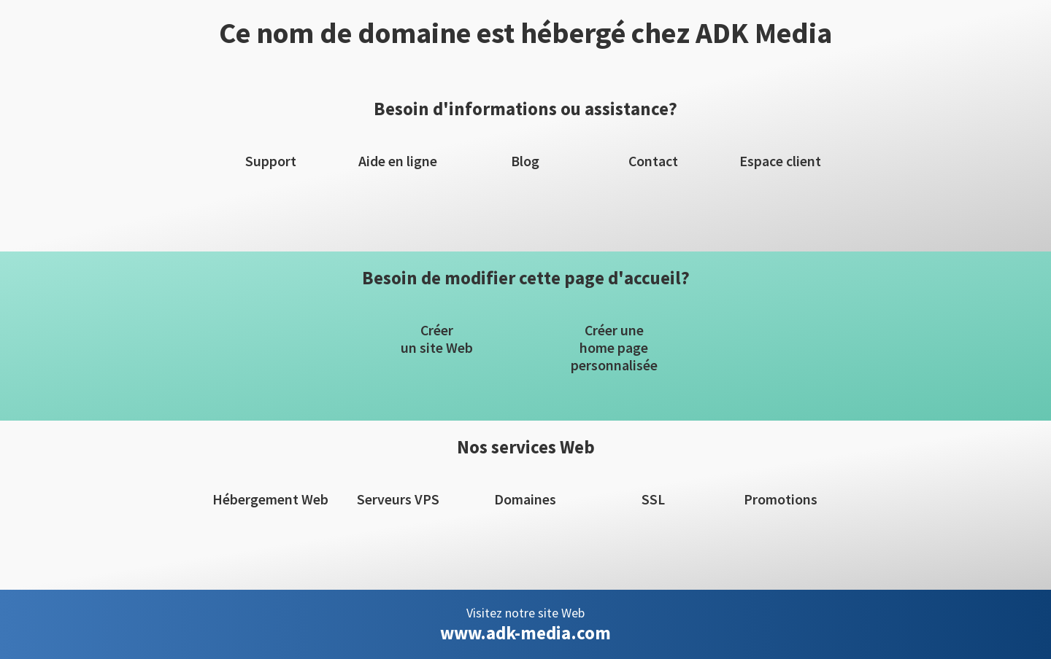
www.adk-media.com (525, 632)
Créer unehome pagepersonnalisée (614, 347)
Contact (653, 161)
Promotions (780, 499)
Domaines (525, 499)
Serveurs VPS (398, 499)
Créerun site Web (437, 338)
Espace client (780, 161)
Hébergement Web (270, 499)
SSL (653, 499)
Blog (525, 161)
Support (270, 161)
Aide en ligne (397, 161)
